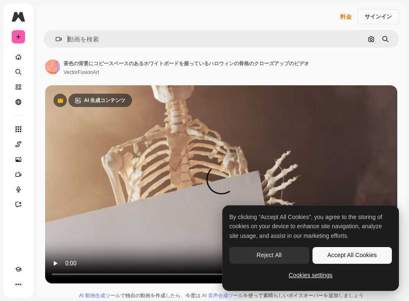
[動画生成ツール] (18, 174)
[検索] (18, 72)
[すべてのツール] (18, 129)
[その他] (18, 284)
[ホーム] (18, 57)
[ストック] (18, 87)
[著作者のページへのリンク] (52, 66)
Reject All (269, 255)
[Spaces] (18, 144)
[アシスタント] (18, 204)
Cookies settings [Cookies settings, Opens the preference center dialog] (311, 275)
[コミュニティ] (18, 102)
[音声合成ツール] (18, 189)
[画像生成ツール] (18, 159)
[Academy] (18, 269)
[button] (55, 39)
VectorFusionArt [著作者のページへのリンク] (81, 72)
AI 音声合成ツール (222, 295)
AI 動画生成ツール (99, 295)
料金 (346, 16)
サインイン (378, 16)
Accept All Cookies (352, 255)
